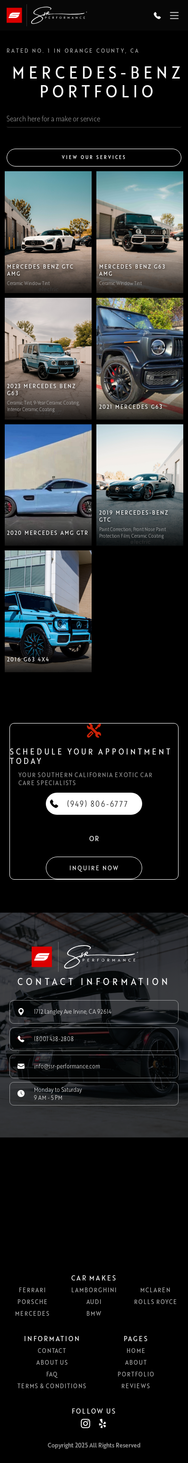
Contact (52, 1350)
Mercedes (32, 1313)
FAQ (52, 1374)
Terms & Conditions (51, 1386)
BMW (94, 1313)
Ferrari (32, 1290)
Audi (94, 1301)
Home (136, 1350)
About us (52, 1362)
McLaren (155, 1290)
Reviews (135, 1386)
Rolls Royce (155, 1301)
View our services (94, 157)
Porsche (32, 1301)
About (136, 1362)
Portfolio (136, 1374)
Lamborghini (94, 1290)
